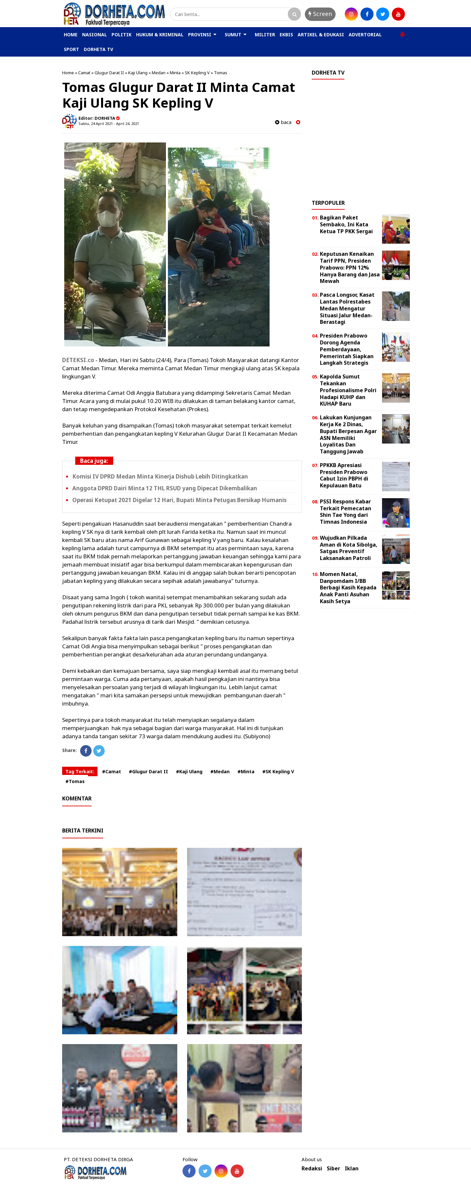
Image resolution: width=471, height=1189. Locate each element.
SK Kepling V (197, 73)
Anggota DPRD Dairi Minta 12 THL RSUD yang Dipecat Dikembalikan (164, 488)
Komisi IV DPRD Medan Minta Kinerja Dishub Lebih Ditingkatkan (160, 476)
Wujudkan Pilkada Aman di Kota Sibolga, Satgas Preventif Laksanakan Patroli (348, 548)
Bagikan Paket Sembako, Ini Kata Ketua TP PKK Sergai (346, 224)
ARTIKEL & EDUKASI (321, 34)
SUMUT (233, 34)
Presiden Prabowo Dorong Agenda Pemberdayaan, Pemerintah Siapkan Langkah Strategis (347, 349)
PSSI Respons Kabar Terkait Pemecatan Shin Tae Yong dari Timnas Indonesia (345, 511)
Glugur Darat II (109, 73)
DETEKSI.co (78, 360)
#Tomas (75, 781)
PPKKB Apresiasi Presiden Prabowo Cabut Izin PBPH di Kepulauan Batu (344, 475)
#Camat (111, 771)
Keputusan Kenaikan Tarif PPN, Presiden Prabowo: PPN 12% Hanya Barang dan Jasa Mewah (350, 267)
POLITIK (121, 34)
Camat (84, 73)
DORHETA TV (98, 49)
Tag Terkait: (79, 771)
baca (283, 122)
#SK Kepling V (278, 771)
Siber (333, 1168)
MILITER (265, 34)
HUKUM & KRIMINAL (159, 34)
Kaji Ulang (138, 73)
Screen (320, 14)
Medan (159, 73)
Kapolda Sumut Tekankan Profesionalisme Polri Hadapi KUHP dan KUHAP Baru (348, 390)
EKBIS (286, 34)
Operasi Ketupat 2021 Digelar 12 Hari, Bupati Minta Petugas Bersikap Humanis (179, 500)
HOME (71, 34)
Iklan (351, 1168)
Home (68, 73)
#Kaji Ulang (189, 771)
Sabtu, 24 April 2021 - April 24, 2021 (108, 123)
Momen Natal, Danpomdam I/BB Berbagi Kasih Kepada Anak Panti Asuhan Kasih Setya (348, 587)
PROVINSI (199, 34)
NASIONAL (94, 34)
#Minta (245, 771)
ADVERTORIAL (365, 34)
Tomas (220, 73)
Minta (175, 73)
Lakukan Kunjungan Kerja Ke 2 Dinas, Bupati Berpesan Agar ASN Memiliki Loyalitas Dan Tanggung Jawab (348, 434)
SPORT (71, 49)
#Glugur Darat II (148, 771)
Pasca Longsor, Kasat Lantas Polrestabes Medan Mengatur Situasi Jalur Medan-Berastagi (347, 308)
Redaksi (312, 1168)
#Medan (220, 771)
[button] (402, 31)
